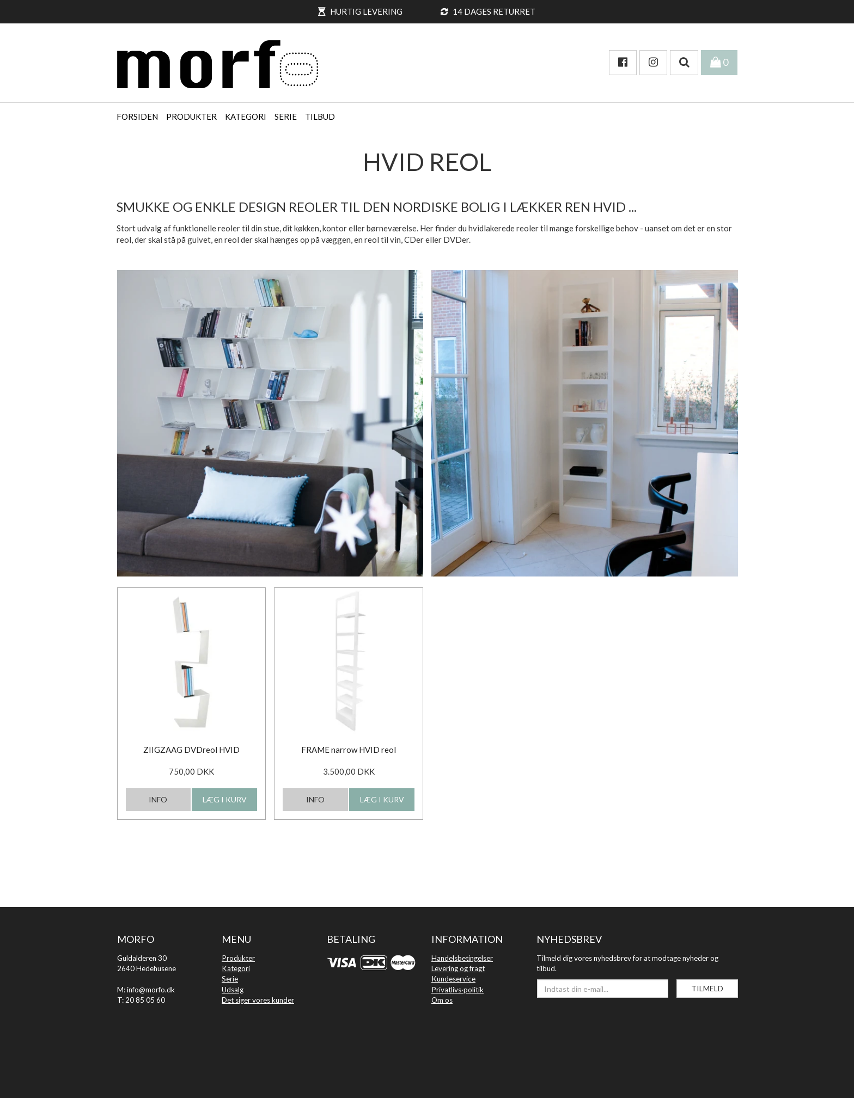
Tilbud (320, 116)
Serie (230, 978)
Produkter (238, 958)
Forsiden (137, 116)
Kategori (236, 968)
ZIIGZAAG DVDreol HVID (191, 750)
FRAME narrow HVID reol (348, 750)
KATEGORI (245, 116)
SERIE (285, 116)
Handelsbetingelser (462, 958)
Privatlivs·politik (457, 989)
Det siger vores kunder (258, 1000)
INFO (158, 799)
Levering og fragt (458, 968)
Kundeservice (453, 978)
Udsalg (232, 989)
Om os (442, 1000)
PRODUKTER (191, 116)
